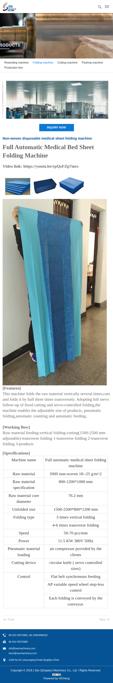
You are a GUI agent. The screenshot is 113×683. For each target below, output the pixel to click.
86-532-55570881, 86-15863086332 (28, 635)
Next (102, 619)
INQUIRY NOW (56, 127)
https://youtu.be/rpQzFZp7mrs (50, 166)
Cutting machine (67, 62)
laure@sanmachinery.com (23, 653)
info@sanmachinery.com (22, 648)
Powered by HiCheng (56, 678)
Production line (13, 67)
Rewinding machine (16, 62)
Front (11, 619)
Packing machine (92, 62)
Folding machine (43, 62)
